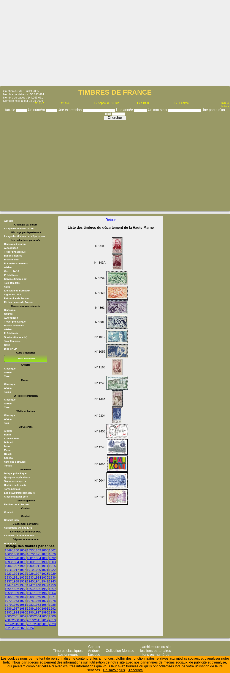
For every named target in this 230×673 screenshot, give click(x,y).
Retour (111, 220)
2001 (15, 616)
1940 (30, 581)
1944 (8, 585)
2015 (15, 624)
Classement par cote (16, 496)
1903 (52, 562)
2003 (30, 616)
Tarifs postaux (12, 489)
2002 (22, 616)
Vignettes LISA (12, 294)
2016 (22, 624)
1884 (37, 558)
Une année (125, 110)
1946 (22, 585)
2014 (8, 624)
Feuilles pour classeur (17, 504)
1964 (52, 593)
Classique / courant (15, 244)
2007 (8, 620)
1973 (15, 601)
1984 (44, 604)
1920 (37, 569)
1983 (37, 604)
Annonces (10, 543)
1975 (30, 601)
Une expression (70, 110)
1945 (15, 585)
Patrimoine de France (16, 298)
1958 (8, 593)
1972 (8, 601)
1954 (30, 589)
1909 (30, 566)
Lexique (94, 654)
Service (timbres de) (15, 279)
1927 (37, 573)
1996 (30, 612)
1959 (15, 593)
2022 (15, 628)
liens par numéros (155, 654)
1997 (37, 612)
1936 (52, 577)
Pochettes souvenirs (16, 263)
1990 (37, 608)
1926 (30, 573)
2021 (8, 628)
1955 (37, 589)
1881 (30, 558)
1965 (8, 597)
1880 (22, 558)
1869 (22, 554)
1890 (44, 558)
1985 (52, 604)
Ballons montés (13, 255)
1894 (15, 562)
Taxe (7, 376)
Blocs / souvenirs (14, 325)
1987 (15, 608)
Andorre (94, 651)
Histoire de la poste (15, 485)
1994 (15, 612)
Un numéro (37, 110)
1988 (22, 608)
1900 (30, 562)
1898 (22, 562)
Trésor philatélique (14, 251)
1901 (37, 562)
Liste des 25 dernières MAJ (19, 535)
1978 (52, 601)
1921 (44, 569)
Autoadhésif (11, 248)
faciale (10, 110)
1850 (15, 550)
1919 (30, 569)
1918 (22, 569)
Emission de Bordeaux (17, 290)
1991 (44, 608)
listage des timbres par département (25, 236)
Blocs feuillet (11, 259)
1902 (44, 562)
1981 (22, 604)
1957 (52, 589)
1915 (52, 566)
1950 (52, 585)
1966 (15, 597)
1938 (15, 581)
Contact (8, 512)
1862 (52, 550)
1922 (52, 569)
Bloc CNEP (10, 348)
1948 (37, 585)
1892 (52, 558)
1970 (44, 597)
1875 (44, 554)
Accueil (8, 220)
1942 (44, 581)
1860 (44, 550)
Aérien (8, 267)
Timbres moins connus (25, 358)
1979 (8, 604)
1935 (44, 577)
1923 (8, 573)
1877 (8, 558)
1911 (37, 566)
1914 (44, 566)
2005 (44, 616)
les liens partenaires (155, 651)
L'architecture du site (155, 647)
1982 (30, 604)
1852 (22, 550)
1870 (30, 554)
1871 (37, 554)
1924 (15, 573)
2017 (30, 624)
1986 (8, 608)
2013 (52, 620)
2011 (37, 620)
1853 (30, 550)
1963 (44, 593)
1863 (8, 554)
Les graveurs (68, 654)
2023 (22, 628)
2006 (52, 616)
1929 (52, 573)
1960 (22, 593)
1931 (15, 577)
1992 (52, 608)
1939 (22, 581)
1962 (37, 593)
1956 (44, 589)
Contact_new (11, 520)
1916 (8, 569)
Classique (10, 310)
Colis (7, 286)
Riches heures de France (18, 302)
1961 (30, 593)
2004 (37, 616)
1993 (8, 612)
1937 (8, 581)
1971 (52, 597)
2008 (15, 620)
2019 (44, 624)
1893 (8, 562)
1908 (22, 566)
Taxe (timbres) (12, 283)
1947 (30, 585)
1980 (15, 604)
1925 (22, 573)
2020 (52, 624)
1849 (8, 550)
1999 (52, 612)
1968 (30, 597)
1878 (15, 558)
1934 (37, 577)
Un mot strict (158, 110)
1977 (44, 601)
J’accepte (135, 670)
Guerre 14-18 (11, 271)
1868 (15, 554)
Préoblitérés (11, 275)
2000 (8, 616)
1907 (15, 566)
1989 (30, 608)
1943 (52, 581)
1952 (15, 589)
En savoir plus (114, 670)
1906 (8, 566)
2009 (22, 620)
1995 (22, 612)
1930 (8, 577)
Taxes (7, 392)
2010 (30, 620)
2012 (44, 620)
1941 (37, 581)
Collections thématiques (18, 527)
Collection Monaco (120, 651)
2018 (37, 624)
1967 (22, 597)
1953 (22, 589)
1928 (44, 573)
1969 (37, 597)
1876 (52, 554)
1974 (22, 601)
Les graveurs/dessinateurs (19, 492)
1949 (44, 585)
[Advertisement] (115, 42)
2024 (30, 628)
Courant (8, 314)
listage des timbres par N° (19, 228)
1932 (22, 577)
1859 (37, 550)
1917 (15, 569)
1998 (44, 612)
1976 (37, 601)
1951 (8, 589)
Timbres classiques (67, 651)
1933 (30, 577)
